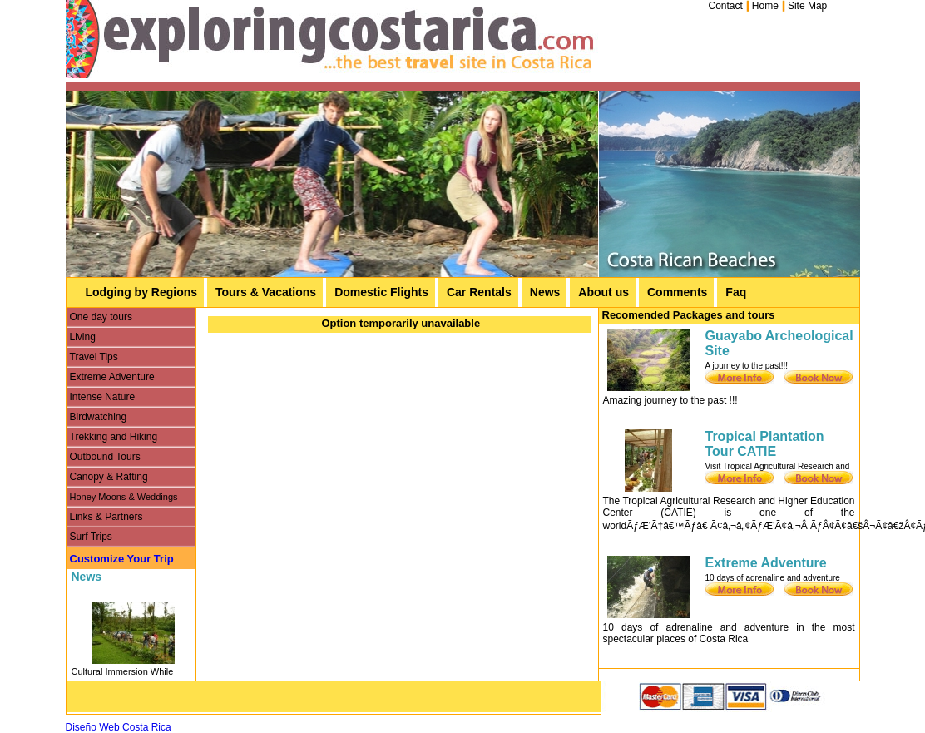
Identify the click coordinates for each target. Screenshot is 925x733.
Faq (735, 292)
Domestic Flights (381, 292)
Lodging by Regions (142, 292)
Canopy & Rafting (109, 477)
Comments (677, 292)
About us (603, 292)
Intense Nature (103, 397)
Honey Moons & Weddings (124, 497)
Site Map (807, 6)
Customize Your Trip (122, 558)
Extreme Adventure (112, 377)
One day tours (101, 317)
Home (765, 6)
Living (83, 337)
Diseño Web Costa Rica (118, 727)
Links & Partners (106, 517)
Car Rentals (479, 292)
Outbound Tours (105, 457)
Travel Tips (94, 357)
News (545, 292)
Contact (726, 6)
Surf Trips (91, 536)
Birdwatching (98, 417)
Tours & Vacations (265, 292)
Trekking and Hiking (114, 437)
